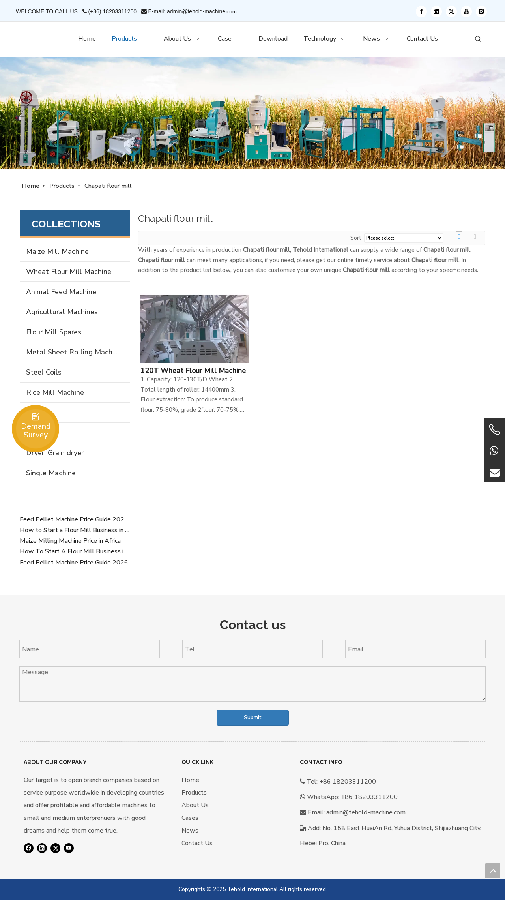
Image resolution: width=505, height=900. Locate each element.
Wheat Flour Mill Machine (68, 271)
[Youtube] (466, 11)
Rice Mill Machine (55, 392)
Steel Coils (44, 372)
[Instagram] (481, 11)
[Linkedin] (436, 11)
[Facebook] (421, 11)
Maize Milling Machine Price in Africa (70, 540)
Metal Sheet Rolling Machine (74, 352)
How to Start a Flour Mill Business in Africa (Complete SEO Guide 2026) (75, 530)
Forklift (37, 432)
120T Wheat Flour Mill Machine (193, 371)
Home (190, 780)
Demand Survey (35, 430)
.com (231, 11)
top (492, 870)
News (189, 830)
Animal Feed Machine (61, 291)
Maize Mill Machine (57, 251)
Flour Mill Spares (53, 332)
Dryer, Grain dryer (55, 453)
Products (194, 792)
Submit (252, 717)
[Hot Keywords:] (478, 39)
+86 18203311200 (369, 797)
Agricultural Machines (62, 312)
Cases (189, 818)
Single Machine (51, 473)
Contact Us (197, 843)
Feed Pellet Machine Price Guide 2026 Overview (75, 519)
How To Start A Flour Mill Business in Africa (75, 551)
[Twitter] (451, 11)
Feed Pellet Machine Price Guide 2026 (74, 562)
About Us (195, 805)
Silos (34, 412)
